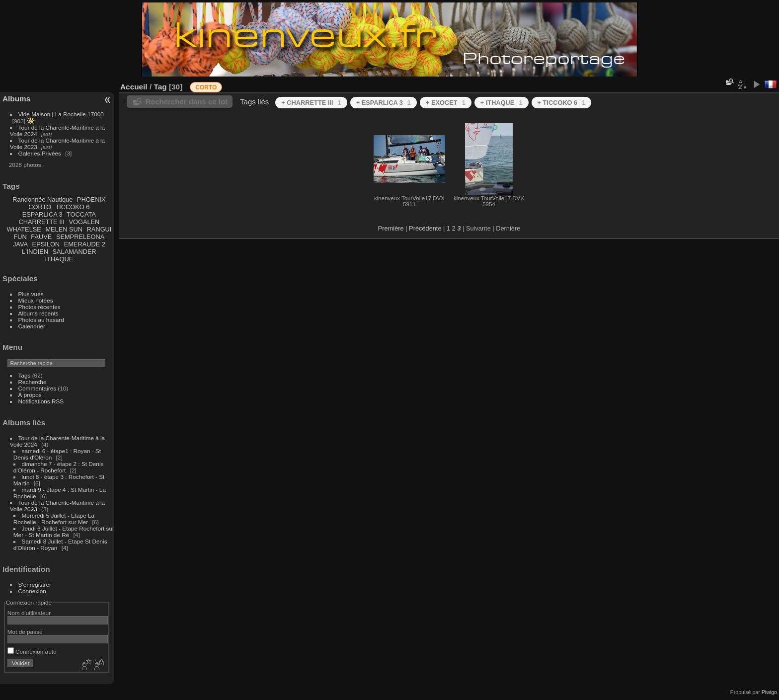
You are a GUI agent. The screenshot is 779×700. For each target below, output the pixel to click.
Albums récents (38, 313)
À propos (30, 394)
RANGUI (99, 229)
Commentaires (37, 388)
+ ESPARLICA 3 (383, 102)
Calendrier (31, 326)
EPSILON (46, 244)
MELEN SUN (63, 229)
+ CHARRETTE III (311, 102)
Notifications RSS (41, 401)
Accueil (134, 86)
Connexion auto (32, 651)
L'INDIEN (35, 251)
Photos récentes (39, 307)
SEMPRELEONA (80, 236)
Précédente (425, 228)
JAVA (20, 244)
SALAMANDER (74, 251)
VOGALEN (84, 222)
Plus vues (31, 294)
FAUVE (41, 236)
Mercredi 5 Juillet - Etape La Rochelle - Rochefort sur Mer (53, 518)
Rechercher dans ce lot (187, 101)
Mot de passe (25, 631)
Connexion (32, 591)
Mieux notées (35, 300)
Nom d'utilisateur (29, 613)
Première (391, 228)
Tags (24, 375)
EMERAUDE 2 (84, 244)
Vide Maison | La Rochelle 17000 (61, 114)
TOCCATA (81, 214)
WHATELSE (23, 229)
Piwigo (769, 692)
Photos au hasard (41, 319)
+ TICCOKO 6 (562, 102)
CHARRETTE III (41, 222)
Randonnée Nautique (42, 199)
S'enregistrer (34, 584)
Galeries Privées (39, 153)
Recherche (32, 382)
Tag (160, 86)
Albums (16, 98)
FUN (19, 236)
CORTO (39, 207)
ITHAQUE (59, 259)
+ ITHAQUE (501, 102)
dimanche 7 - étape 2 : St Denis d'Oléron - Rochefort (58, 467)
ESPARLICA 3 (42, 214)
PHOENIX (91, 199)
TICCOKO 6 (72, 207)
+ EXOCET (446, 102)
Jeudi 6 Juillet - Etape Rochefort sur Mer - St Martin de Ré (63, 531)
